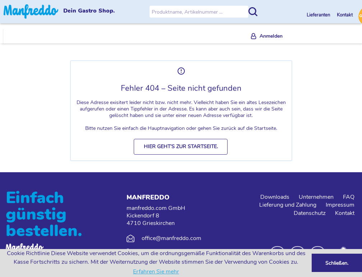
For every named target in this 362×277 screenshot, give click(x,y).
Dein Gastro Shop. (89, 11)
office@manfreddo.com (171, 238)
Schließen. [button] (336, 263)
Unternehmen (316, 197)
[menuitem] (266, 36)
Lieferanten (319, 15)
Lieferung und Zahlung (287, 205)
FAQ (348, 197)
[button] (181, 147)
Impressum (340, 205)
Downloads (274, 197)
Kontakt (345, 15)
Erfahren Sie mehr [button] (156, 272)
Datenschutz (310, 213)
